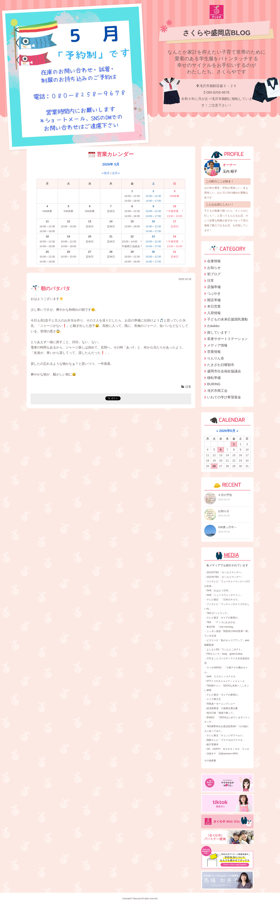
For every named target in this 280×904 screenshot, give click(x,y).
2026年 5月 (110, 164)
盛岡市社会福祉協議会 (224, 371)
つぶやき (214, 293)
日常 (186, 386)
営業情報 (214, 352)
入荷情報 (214, 313)
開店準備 (214, 300)
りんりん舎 (215, 358)
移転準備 (214, 378)
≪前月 (105, 173)
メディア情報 (217, 345)
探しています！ (219, 332)
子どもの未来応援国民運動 (227, 319)
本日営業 (214, 306)
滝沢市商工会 (217, 391)
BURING (213, 384)
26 (214, 466)
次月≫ (116, 173)
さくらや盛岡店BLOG (217, 33)
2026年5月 (227, 431)
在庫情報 (214, 261)
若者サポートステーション (227, 339)
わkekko (213, 326)
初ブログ (214, 274)
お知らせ (214, 268)
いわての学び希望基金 (224, 397)
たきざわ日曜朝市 (220, 365)
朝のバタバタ (51, 288)
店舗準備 (214, 287)
